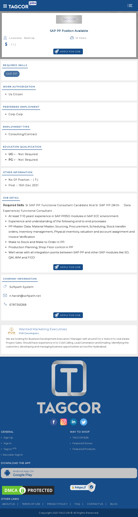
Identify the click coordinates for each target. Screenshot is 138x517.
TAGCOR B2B (79, 437)
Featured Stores (81, 443)
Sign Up (7, 437)
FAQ (74, 503)
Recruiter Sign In (12, 454)
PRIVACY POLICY (54, 503)
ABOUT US (8, 503)
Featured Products (82, 448)
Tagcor (8, 448)
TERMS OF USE (27, 503)
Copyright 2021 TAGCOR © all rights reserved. (69, 512)
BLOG (110, 503)
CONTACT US (91, 503)
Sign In (6, 443)
